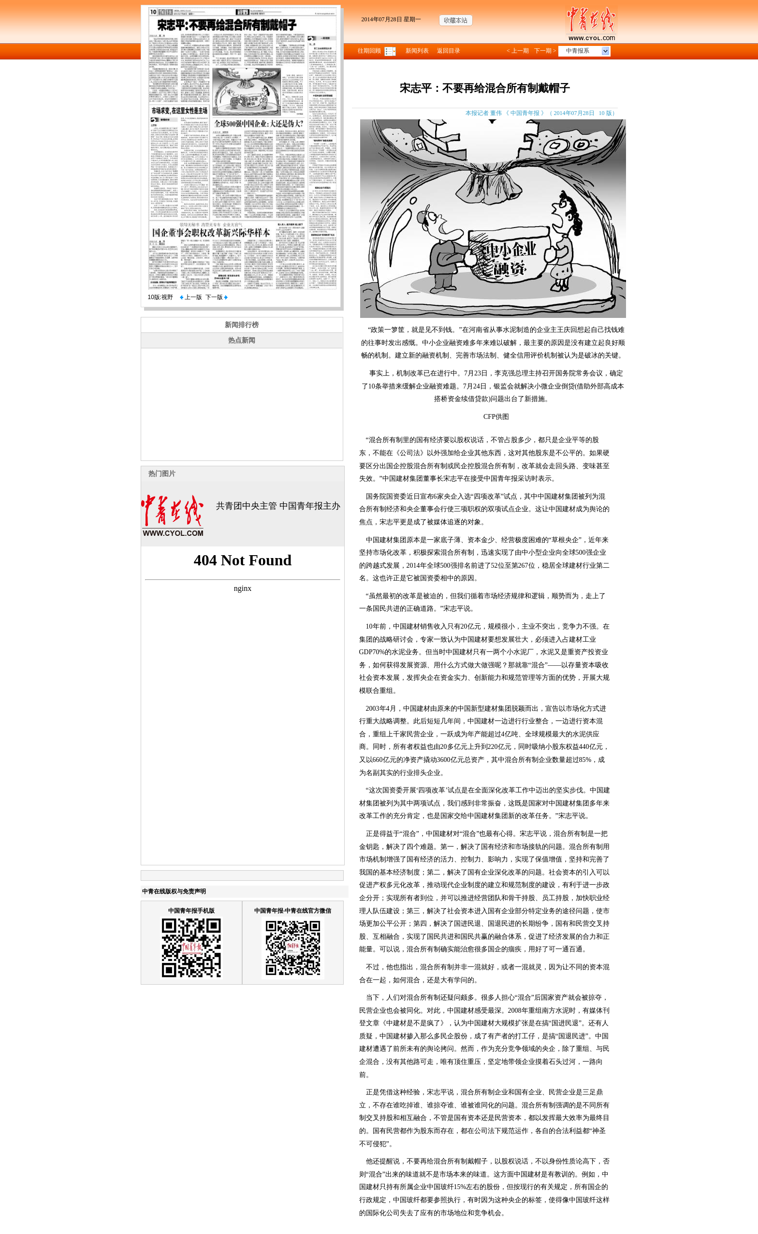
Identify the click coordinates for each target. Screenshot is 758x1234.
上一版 (191, 297)
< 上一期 (518, 50)
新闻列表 (417, 50)
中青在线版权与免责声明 (174, 891)
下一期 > (545, 50)
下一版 (216, 297)
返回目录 (448, 50)
